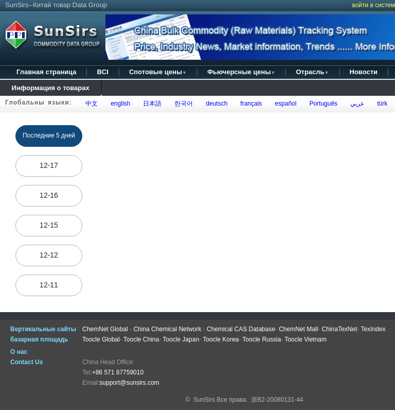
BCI (102, 72)
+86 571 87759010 (117, 372)
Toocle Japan (181, 339)
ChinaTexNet (339, 329)
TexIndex (373, 329)
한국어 (182, 103)
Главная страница (46, 72)
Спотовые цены (158, 72)
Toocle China (141, 339)
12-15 (49, 225)
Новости (364, 72)
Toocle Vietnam (305, 339)
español (284, 103)
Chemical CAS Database (241, 329)
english (119, 103)
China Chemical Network (167, 329)
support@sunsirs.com (129, 382)
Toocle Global (101, 339)
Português (321, 103)
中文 (90, 103)
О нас (18, 351)
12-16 (49, 195)
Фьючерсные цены (241, 72)
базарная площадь (39, 339)
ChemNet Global (105, 329)
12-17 (49, 165)
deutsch (215, 103)
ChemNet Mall (298, 329)
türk (380, 103)
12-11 (49, 285)
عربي (355, 103)
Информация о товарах (50, 88)
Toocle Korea (221, 339)
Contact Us (26, 362)
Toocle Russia (261, 339)
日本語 (151, 103)
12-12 (49, 255)
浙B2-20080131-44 (277, 399)
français (249, 103)
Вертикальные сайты (43, 329)
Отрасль (312, 72)
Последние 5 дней (49, 135)
